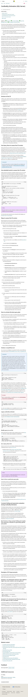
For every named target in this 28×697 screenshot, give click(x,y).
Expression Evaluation (10, 518)
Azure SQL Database (15, 20)
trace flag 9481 (5, 409)
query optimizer (10, 611)
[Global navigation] (1, 1)
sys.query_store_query (6, 450)
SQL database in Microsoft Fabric (14, 22)
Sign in (26, 1)
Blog (13, 691)
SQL (4, 3)
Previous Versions (9, 691)
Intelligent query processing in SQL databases (10, 658)
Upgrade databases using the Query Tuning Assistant (11, 652)
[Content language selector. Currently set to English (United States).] (6, 687)
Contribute (17, 691)
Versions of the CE (4, 13)
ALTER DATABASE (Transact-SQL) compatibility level (17, 351)
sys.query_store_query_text (15, 449)
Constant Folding (17, 511)
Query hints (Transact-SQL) (7, 650)
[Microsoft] (14, 1)
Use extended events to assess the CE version (8, 15)
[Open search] (24, 1)
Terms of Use (13, 692)
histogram (19, 109)
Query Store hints (13, 447)
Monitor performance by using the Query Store (18, 153)
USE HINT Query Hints (6, 651)
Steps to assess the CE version (6, 16)
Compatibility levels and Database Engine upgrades (15, 392)
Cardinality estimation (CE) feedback (9, 644)
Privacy (22, 691)
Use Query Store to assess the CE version (8, 14)
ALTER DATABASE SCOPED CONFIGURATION (11, 416)
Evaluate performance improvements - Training (8, 677)
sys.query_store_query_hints (7, 660)
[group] (15, 469)
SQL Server (7, 3)
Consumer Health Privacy (5, 692)
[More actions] (26, 3)
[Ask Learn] (24, 3)
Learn (2, 3)
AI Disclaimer (4, 691)
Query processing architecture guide (9, 655)
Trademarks (17, 692)
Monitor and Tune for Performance (9, 645)
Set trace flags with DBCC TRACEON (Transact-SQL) (11, 659)
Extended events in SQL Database (6, 215)
